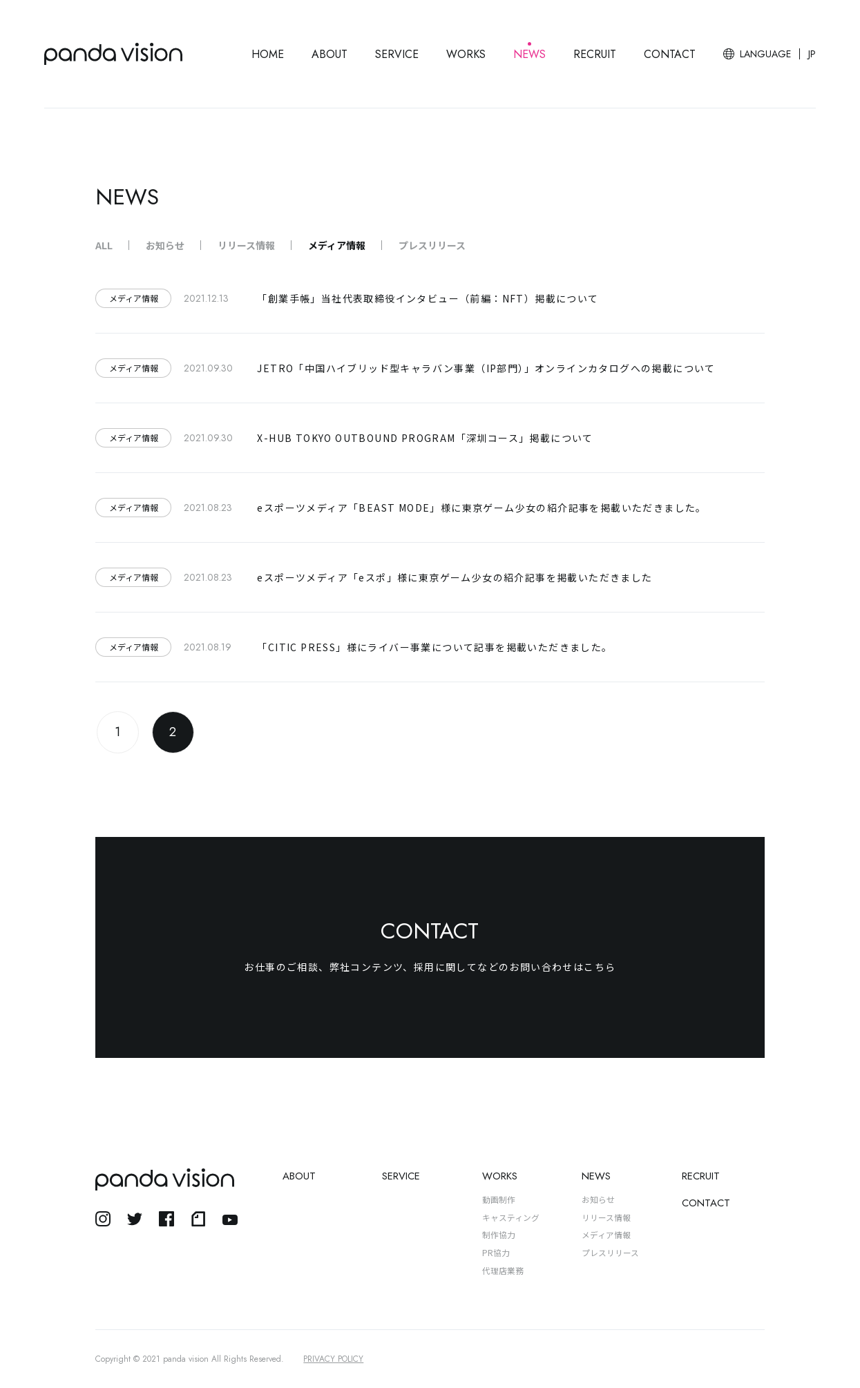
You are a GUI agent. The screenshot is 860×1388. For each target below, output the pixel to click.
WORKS (466, 54)
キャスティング (510, 1217)
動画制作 (498, 1199)
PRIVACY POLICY (333, 1359)
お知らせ (165, 245)
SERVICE (397, 54)
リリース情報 (246, 245)
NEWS (529, 54)
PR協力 (496, 1252)
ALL (104, 245)
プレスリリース (432, 245)
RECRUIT (594, 54)
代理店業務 (503, 1270)
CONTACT (670, 54)
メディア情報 (336, 245)
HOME (267, 54)
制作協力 (498, 1234)
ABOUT (329, 54)
